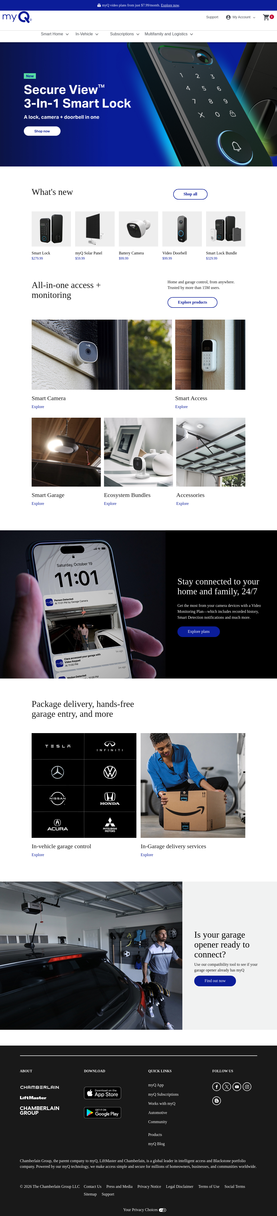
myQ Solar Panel (88, 253)
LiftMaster (108, 1161)
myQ (94, 1161)
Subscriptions (122, 34)
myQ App (156, 1085)
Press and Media (120, 1186)
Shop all (190, 194)
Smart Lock (41, 253)
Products (155, 1135)
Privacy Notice (149, 1186)
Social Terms (234, 1186)
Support (212, 17)
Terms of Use (208, 1186)
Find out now (215, 981)
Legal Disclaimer (179, 1186)
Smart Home (52, 34)
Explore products (192, 302)
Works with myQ (161, 1103)
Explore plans (199, 631)
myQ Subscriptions (163, 1094)
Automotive (157, 1113)
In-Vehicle (85, 34)
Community (157, 1122)
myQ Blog (156, 1144)
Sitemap (90, 1194)
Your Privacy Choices (140, 1210)
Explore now (170, 5)
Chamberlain (134, 1161)
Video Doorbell (174, 253)
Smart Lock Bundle (221, 253)
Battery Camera (131, 253)
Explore (38, 407)
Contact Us (93, 1186)
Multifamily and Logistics (167, 34)
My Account (239, 17)
